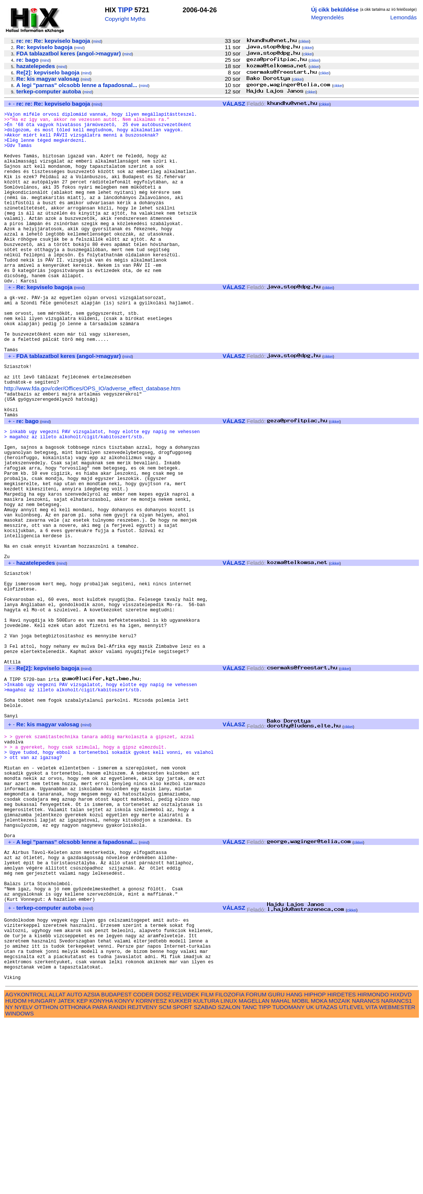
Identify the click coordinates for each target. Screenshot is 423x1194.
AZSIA (92, 1166)
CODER (143, 1166)
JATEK (66, 1173)
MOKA (319, 1173)
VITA (371, 1179)
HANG (294, 1166)
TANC (249, 1179)
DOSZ (163, 1166)
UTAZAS (326, 1179)
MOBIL (301, 1173)
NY (9, 1179)
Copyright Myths (125, 19)
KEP (82, 1173)
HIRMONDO (373, 1166)
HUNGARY (42, 1173)
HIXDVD (400, 1166)
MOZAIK (339, 1173)
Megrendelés (327, 17)
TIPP (125, 10)
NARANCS (365, 1173)
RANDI (117, 1179)
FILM (207, 1166)
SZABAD (205, 1179)
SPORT (182, 1179)
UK (310, 1179)
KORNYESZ (151, 1173)
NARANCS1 (396, 1173)
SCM (165, 1179)
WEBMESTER (397, 1179)
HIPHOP (315, 1166)
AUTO (74, 1166)
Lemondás (403, 17)
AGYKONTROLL (26, 1166)
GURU (276, 1166)
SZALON (229, 1179)
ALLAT (57, 1166)
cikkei (304, 41)
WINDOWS (19, 1185)
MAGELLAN (254, 1173)
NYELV (24, 1179)
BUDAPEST (116, 1166)
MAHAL (281, 1173)
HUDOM (15, 1173)
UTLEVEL (351, 1179)
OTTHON (46, 1179)
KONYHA (101, 1173)
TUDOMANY (288, 1179)
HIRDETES (341, 1166)
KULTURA (206, 1173)
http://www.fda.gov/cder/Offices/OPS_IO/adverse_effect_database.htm (92, 445)
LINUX (229, 1173)
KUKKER (180, 1173)
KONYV (124, 1173)
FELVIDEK (185, 1166)
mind (97, 41)
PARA (99, 1179)
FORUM (256, 1166)
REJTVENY (142, 1179)
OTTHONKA (75, 1179)
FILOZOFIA (229, 1166)
